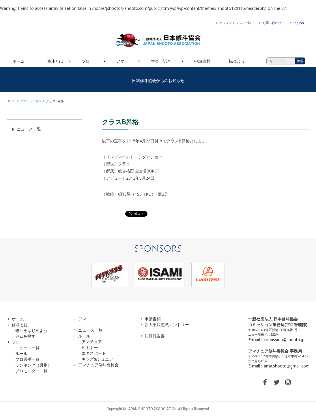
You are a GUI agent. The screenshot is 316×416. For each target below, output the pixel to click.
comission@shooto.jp (284, 339)
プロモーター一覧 (31, 371)
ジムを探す (25, 336)
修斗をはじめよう (31, 330)
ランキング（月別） (33, 365)
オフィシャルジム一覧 (235, 23)
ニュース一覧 (29, 129)
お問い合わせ (271, 23)
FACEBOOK (265, 382)
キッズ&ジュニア (97, 359)
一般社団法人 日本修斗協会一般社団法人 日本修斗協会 (158, 40)
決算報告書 (155, 336)
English (298, 23)
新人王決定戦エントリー (167, 324)
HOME (11, 101)
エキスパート (94, 353)
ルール (21, 353)
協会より (237, 61)
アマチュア (92, 341)
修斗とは (55, 61)
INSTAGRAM (288, 382)
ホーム (18, 61)
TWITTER (276, 382)
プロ (86, 61)
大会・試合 (161, 61)
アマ (120, 61)
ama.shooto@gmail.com (287, 366)
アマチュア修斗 (31, 101)
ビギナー (90, 347)
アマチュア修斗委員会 (98, 364)
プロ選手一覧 (27, 359)
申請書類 (202, 61)
